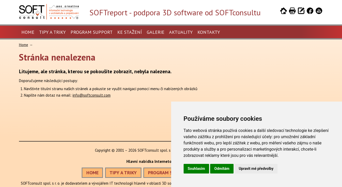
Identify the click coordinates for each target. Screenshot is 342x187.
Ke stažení (129, 32)
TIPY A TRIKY (123, 173)
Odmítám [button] (221, 168)
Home (27, 32)
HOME (92, 173)
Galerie (155, 32)
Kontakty (208, 32)
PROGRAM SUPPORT (168, 173)
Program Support (91, 32)
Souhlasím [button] (196, 168)
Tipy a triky (52, 32)
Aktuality (181, 32)
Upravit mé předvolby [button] (256, 168)
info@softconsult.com (92, 95)
